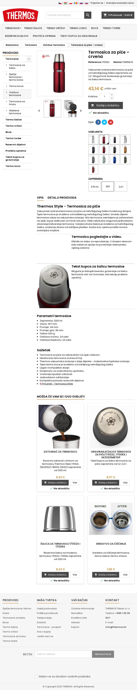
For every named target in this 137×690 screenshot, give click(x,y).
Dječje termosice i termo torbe (16, 77)
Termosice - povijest (49, 627)
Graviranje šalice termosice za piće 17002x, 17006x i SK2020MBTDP (111, 454)
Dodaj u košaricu (105, 105)
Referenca (94, 62)
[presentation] (62, 666)
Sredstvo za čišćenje (111, 544)
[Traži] (68, 15)
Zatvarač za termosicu (60, 451)
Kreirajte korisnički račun (120, 2)
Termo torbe (111, 28)
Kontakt (112, 600)
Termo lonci (78, 28)
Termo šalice (33, 28)
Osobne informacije (82, 608)
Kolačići (41, 622)
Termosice (12, 28)
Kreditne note (79, 617)
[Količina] (104, 96)
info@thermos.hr (116, 627)
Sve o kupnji (44, 631)
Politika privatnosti (47, 613)
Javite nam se (45, 636)
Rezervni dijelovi (16, 36)
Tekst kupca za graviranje (78, 36)
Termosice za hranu (17, 103)
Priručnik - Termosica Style (56, 383)
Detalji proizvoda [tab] (62, 198)
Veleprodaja (44, 617)
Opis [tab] (40, 198)
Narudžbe (77, 613)
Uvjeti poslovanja (47, 608)
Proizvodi (10, 53)
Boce (94, 28)
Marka (117, 62)
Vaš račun (79, 600)
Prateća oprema (44, 36)
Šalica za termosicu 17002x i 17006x (60, 545)
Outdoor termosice (15, 94)
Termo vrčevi (55, 28)
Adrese (75, 622)
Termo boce (16, 86)
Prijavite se (97, 2)
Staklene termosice (15, 112)
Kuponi (75, 627)
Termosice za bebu (17, 66)
